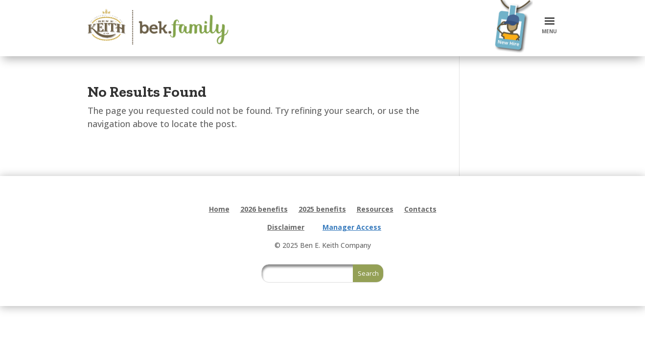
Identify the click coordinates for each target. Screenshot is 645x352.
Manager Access (351, 227)
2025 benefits (322, 210)
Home (219, 210)
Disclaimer (285, 227)
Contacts (420, 210)
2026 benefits (264, 210)
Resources (375, 210)
